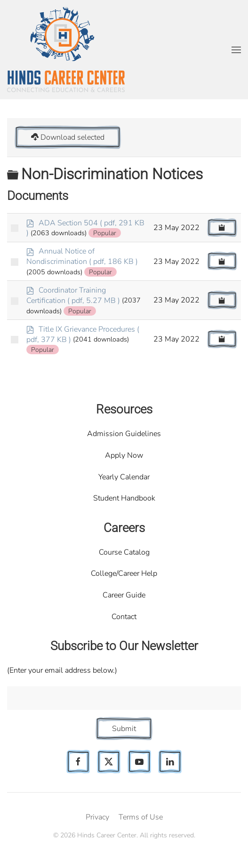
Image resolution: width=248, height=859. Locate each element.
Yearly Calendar (124, 477)
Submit (124, 729)
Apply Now (124, 455)
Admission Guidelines (124, 434)
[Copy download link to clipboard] (222, 227)
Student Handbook (124, 498)
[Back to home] (66, 49)
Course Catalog (124, 552)
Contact (124, 617)
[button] (236, 49)
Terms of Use (141, 817)
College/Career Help (124, 573)
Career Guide (124, 595)
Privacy (97, 817)
